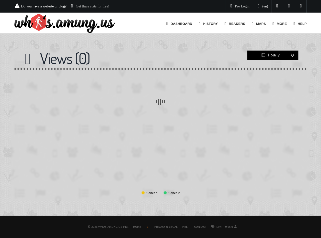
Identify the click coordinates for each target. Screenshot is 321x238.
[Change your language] (262, 6)
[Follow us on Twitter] (277, 6)
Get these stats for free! (92, 6)
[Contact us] (301, 6)
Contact (200, 227)
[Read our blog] (289, 6)
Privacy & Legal (166, 227)
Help (185, 227)
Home (137, 227)
